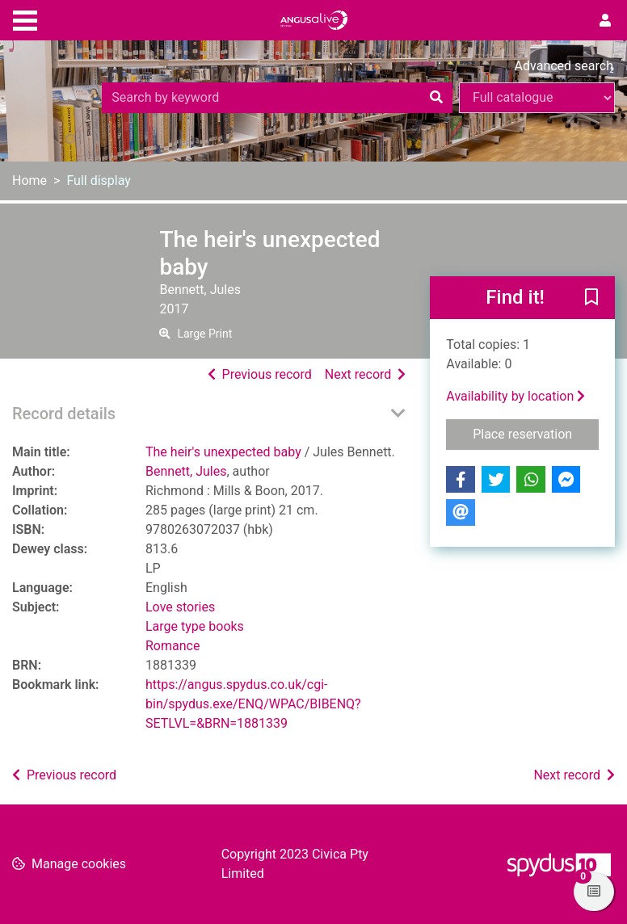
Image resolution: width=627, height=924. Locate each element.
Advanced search (564, 66)
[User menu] (605, 21)
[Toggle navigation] (25, 18)
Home (29, 180)
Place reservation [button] (536, 433)
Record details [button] (64, 413)
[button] (591, 298)
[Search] (436, 97)
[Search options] (537, 97)
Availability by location (515, 396)
